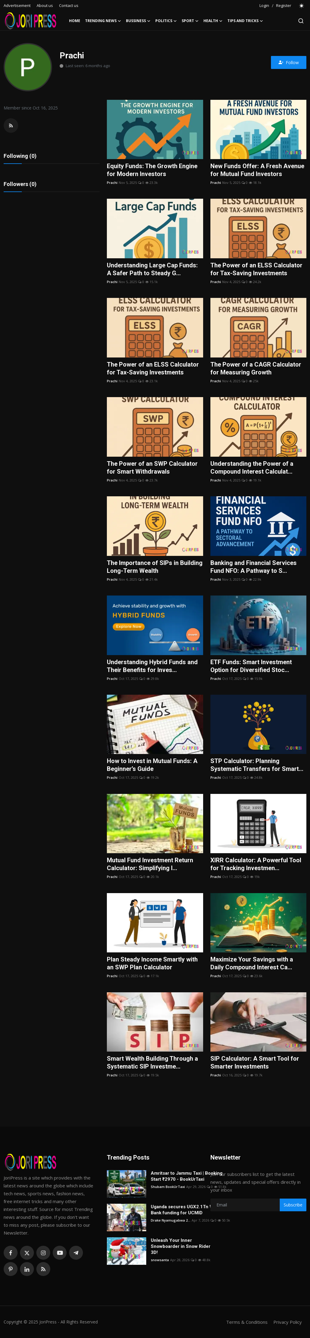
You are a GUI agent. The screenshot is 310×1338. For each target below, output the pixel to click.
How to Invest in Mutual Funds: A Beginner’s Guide (152, 764)
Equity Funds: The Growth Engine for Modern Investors (152, 170)
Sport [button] (190, 21)
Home (74, 20)
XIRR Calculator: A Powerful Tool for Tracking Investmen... (255, 864)
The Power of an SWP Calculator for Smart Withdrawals (152, 467)
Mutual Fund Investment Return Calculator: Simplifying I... (150, 864)
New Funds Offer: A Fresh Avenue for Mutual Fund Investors (257, 170)
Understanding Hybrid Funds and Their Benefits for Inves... (152, 666)
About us (45, 5)
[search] (300, 20)
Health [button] (213, 21)
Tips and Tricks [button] (245, 21)
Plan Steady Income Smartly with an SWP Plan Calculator (152, 963)
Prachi (112, 182)
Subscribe (293, 1205)
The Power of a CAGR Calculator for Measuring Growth (255, 368)
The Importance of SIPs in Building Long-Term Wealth (155, 566)
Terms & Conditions (247, 1322)
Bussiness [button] (138, 21)
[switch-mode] (301, 5)
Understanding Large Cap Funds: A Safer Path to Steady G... (152, 269)
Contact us (68, 5)
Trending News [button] (103, 21)
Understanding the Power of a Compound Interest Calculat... (251, 467)
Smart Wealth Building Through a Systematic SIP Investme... (152, 1062)
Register (283, 5)
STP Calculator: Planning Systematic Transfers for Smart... (256, 764)
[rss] (43, 1269)
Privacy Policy (287, 1322)
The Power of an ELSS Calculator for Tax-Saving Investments (256, 269)
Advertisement (17, 5)
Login (264, 5)
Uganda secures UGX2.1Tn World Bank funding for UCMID (186, 1210)
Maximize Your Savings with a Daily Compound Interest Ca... (251, 963)
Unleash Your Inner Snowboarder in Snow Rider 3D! (180, 1246)
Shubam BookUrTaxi (168, 1186)
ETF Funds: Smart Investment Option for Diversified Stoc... (251, 666)
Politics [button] (166, 21)
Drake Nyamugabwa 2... (170, 1220)
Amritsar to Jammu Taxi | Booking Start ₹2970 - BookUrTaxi (187, 1176)
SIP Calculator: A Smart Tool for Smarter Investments (254, 1062)
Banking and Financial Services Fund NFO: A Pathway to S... (253, 566)
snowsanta (160, 1260)
